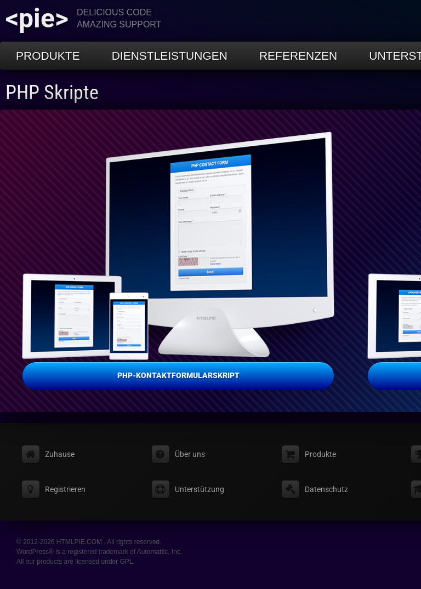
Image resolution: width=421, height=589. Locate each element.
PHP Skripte (52, 92)
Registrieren (65, 489)
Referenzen (298, 55)
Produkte (48, 55)
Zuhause (60, 454)
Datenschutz (326, 489)
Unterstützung (199, 489)
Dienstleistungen (169, 55)
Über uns (190, 454)
